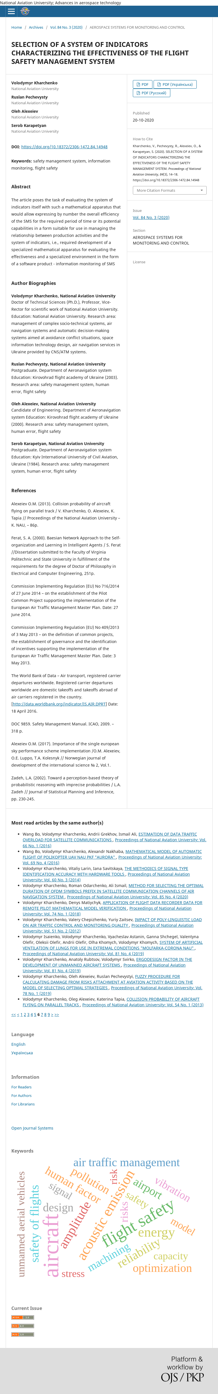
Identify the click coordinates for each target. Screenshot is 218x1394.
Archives (36, 27)
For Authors (21, 1095)
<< (13, 1014)
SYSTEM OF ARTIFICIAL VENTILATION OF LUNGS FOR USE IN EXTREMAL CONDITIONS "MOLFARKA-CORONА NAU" (113, 945)
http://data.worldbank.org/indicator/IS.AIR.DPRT (59, 704)
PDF (144, 84)
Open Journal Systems (32, 1128)
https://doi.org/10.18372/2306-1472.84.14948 (64, 146)
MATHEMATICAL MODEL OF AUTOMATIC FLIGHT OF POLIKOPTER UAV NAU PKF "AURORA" (112, 854)
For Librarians (23, 1104)
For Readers (21, 1087)
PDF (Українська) (177, 84)
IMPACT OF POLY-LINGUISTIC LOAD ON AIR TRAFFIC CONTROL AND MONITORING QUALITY (112, 922)
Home (16, 27)
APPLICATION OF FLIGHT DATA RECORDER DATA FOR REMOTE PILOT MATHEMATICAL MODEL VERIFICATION (112, 905)
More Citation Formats (156, 190)
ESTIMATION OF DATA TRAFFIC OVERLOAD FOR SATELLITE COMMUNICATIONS (110, 836)
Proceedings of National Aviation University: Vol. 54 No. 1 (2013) (143, 1004)
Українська (22, 1052)
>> (56, 1014)
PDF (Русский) (153, 92)
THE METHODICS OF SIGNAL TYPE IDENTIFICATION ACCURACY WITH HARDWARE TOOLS (105, 871)
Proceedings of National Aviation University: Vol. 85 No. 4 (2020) (127, 897)
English (18, 1044)
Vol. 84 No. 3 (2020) (66, 27)
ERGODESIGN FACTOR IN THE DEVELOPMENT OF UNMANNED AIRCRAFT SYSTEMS (107, 962)
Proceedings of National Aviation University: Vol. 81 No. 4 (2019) (83, 953)
